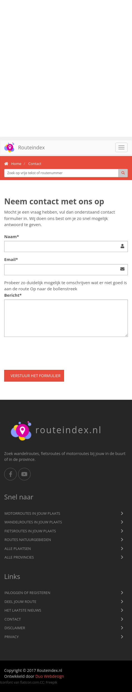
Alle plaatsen (17, 548)
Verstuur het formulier (35, 375)
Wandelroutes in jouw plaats (33, 522)
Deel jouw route (20, 601)
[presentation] (46, 352)
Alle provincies (19, 557)
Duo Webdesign (49, 676)
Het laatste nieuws (22, 610)
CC (42, 682)
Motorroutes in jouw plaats (32, 513)
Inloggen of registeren (27, 592)
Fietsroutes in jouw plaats (30, 530)
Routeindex (22, 147)
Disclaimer (14, 627)
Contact (12, 619)
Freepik (51, 682)
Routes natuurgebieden (27, 539)
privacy (11, 636)
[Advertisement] (66, 68)
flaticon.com (29, 682)
